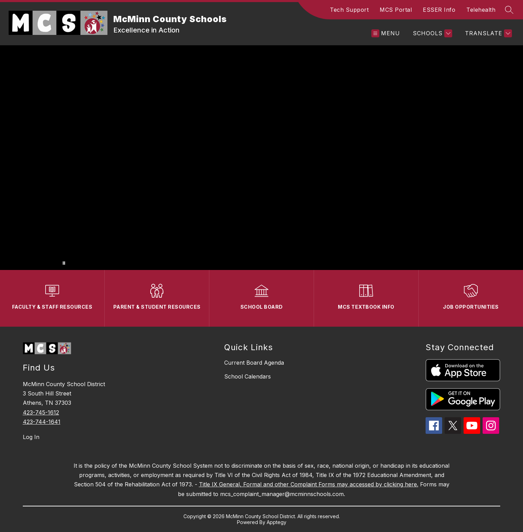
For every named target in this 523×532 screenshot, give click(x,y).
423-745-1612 (41, 412)
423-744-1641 (41, 421)
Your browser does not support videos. (261, 157)
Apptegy (276, 522)
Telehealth (480, 9)
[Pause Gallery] (63, 263)
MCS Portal (396, 9)
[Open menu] (385, 33)
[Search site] (509, 10)
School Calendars (247, 376)
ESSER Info (439, 9)
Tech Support (349, 9)
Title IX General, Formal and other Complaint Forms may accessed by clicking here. (308, 484)
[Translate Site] (487, 33)
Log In (31, 436)
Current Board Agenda (254, 362)
